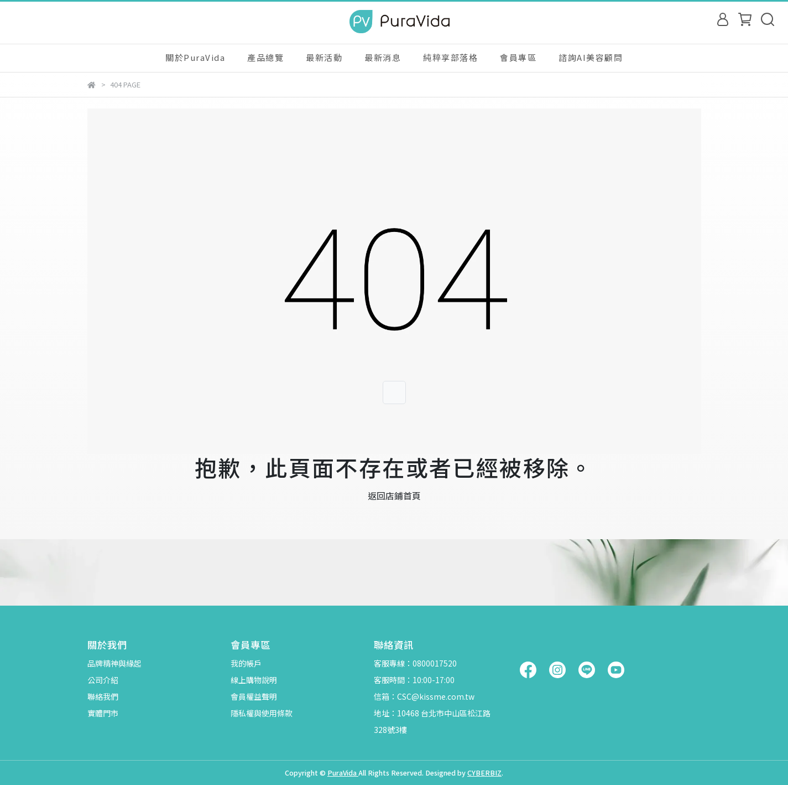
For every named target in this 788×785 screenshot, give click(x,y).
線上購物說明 (254, 679)
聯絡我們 (102, 696)
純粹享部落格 (450, 57)
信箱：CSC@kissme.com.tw (424, 696)
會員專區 (518, 57)
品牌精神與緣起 (114, 663)
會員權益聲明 (254, 696)
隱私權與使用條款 (262, 713)
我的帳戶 (246, 663)
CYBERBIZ (484, 772)
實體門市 (102, 713)
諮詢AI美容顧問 (591, 57)
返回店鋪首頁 (394, 495)
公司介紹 (102, 679)
